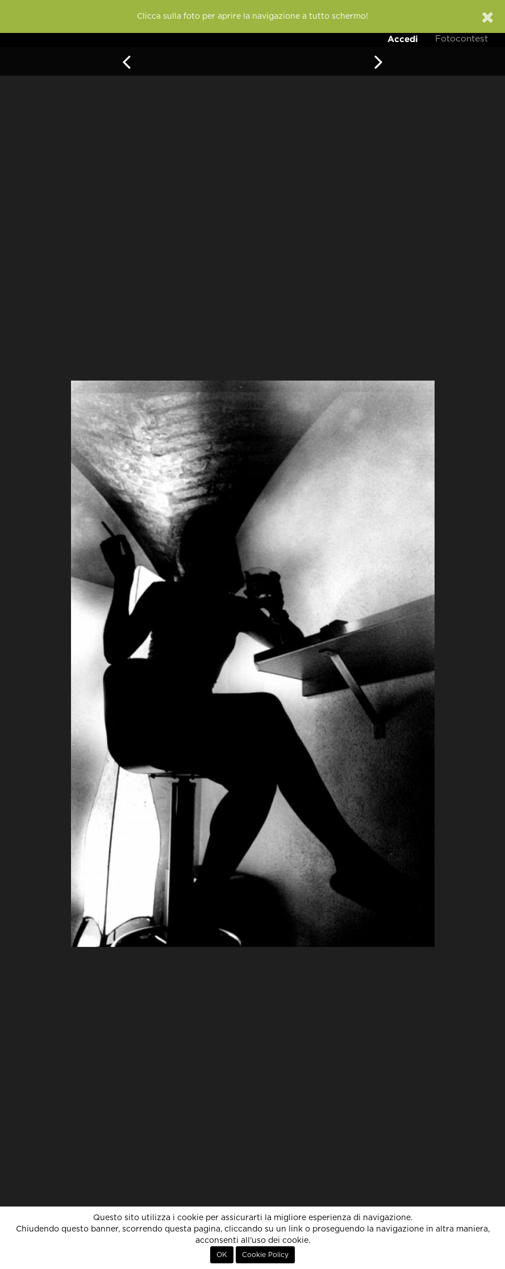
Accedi (402, 39)
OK (221, 1254)
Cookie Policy (265, 1254)
